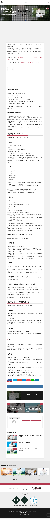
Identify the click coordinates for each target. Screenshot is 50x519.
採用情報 (15, 511)
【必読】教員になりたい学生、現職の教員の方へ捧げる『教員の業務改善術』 (30, 436)
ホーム (4, 511)
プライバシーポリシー (42, 511)
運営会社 (35, 511)
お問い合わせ (10, 511)
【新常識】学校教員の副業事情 (25, 442)
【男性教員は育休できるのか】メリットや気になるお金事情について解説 (43, 478)
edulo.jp (28, 515)
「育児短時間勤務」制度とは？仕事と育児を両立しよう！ (6, 478)
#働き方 (9, 14)
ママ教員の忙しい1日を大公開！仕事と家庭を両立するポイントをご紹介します (30, 449)
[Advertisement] (25, 32)
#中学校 (7, 14)
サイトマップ (30, 513)
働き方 (3, 14)
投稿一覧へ (31, 420)
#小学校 (12, 14)
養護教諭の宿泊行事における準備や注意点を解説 (30, 478)
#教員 (14, 14)
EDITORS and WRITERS (22, 513)
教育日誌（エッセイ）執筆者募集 (25, 511)
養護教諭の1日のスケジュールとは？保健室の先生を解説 (17, 21)
